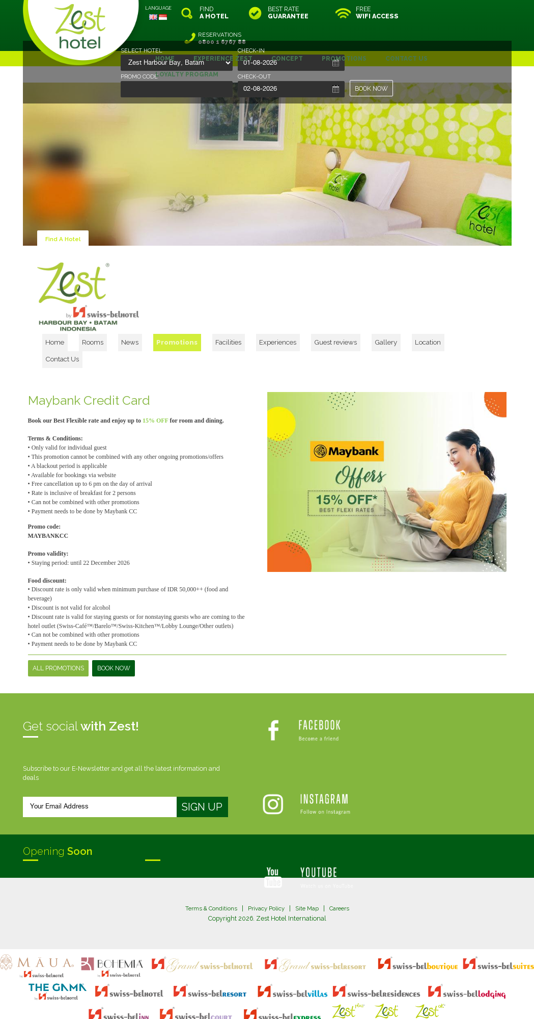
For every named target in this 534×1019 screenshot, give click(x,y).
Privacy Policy (266, 864)
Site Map (309, 864)
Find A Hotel (64, 213)
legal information (272, 991)
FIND (214, 13)
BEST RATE (288, 13)
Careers (343, 864)
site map (233, 991)
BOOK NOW (371, 88)
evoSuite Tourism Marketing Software (235, 1001)
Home (125, 313)
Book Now (113, 624)
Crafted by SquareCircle (325, 1001)
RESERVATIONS (468, 13)
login (306, 991)
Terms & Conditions (207, 864)
